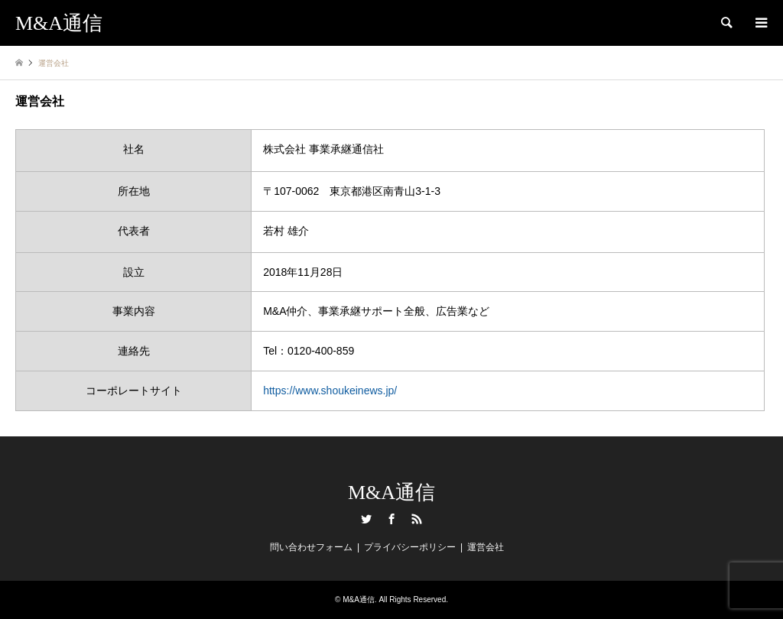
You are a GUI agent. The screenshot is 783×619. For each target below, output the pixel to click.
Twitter (366, 519)
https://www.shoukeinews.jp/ (330, 390)
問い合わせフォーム (311, 547)
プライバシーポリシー (410, 547)
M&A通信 (391, 492)
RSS (416, 519)
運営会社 (485, 547)
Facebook (391, 519)
